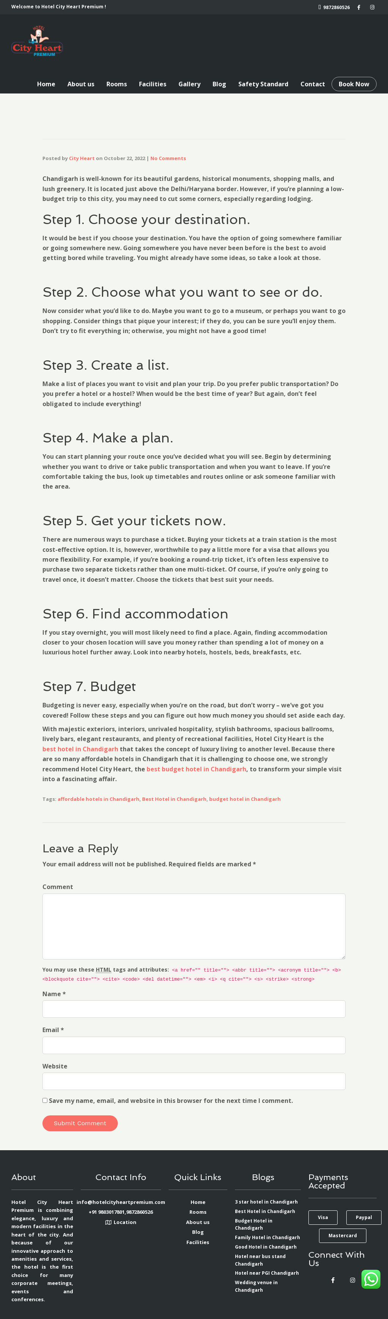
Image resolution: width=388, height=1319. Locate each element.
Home (46, 84)
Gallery (189, 84)
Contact (312, 84)
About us (80, 84)
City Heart (82, 158)
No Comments (168, 158)
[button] (323, 1217)
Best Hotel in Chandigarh (174, 799)
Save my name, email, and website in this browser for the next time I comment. (171, 1100)
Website (54, 1066)
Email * (53, 1030)
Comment (57, 887)
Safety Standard (263, 84)
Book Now (354, 84)
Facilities (152, 84)
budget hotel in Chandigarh (245, 799)
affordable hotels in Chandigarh (98, 799)
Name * (54, 994)
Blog (219, 84)
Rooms (116, 84)
